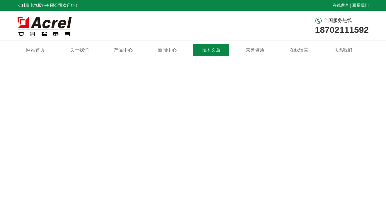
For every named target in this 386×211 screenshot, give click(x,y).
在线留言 (341, 5)
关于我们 (79, 49)
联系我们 (360, 5)
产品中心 (123, 49)
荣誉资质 (255, 49)
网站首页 (35, 49)
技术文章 (211, 49)
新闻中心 (167, 49)
